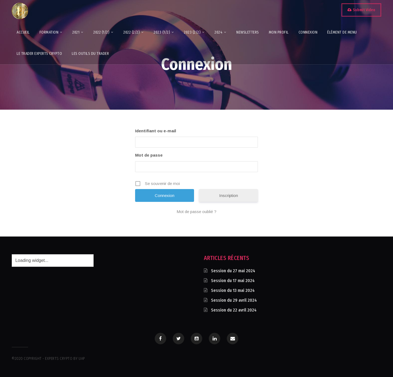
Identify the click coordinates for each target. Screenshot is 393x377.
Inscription (228, 195)
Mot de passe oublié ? (196, 211)
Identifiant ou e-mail (155, 130)
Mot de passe (149, 155)
